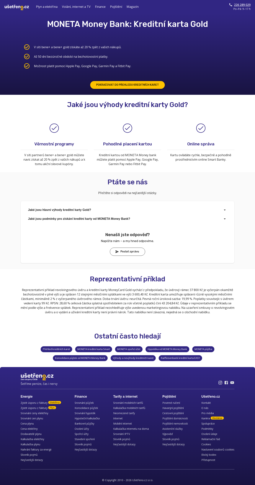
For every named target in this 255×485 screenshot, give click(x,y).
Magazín (133, 7)
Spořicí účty (82, 434)
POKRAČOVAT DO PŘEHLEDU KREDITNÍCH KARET (127, 84)
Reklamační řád (210, 439)
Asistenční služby (172, 428)
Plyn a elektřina (47, 7)
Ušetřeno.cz (210, 396)
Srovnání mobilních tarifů (128, 403)
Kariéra (212, 418)
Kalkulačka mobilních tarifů (129, 408)
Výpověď (167, 434)
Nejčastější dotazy (32, 460)
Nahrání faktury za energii (36, 449)
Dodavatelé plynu (31, 434)
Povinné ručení (171, 403)
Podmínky (207, 428)
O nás (204, 408)
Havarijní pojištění (173, 408)
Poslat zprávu (127, 252)
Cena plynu (27, 423)
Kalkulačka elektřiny (32, 439)
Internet (118, 418)
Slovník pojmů (29, 454)
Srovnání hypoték (85, 413)
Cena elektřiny (29, 428)
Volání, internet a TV (76, 7)
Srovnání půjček (84, 403)
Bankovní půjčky (84, 423)
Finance (100, 7)
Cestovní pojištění (173, 413)
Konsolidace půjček (86, 408)
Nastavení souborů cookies (217, 449)
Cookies (206, 444)
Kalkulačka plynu (30, 444)
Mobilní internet (122, 423)
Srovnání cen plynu (32, 418)
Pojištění (116, 7)
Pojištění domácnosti (175, 418)
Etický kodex (208, 454)
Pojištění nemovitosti (175, 423)
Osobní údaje (209, 434)
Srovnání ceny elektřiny (34, 413)
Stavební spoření (85, 439)
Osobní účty (82, 428)
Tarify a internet (125, 396)
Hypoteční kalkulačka (87, 418)
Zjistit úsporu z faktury (41, 403)
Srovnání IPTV (121, 434)
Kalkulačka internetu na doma (131, 428)
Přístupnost (208, 460)
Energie (27, 396)
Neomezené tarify (124, 413)
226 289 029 (240, 5)
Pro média (207, 413)
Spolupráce (208, 423)
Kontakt (206, 403)
